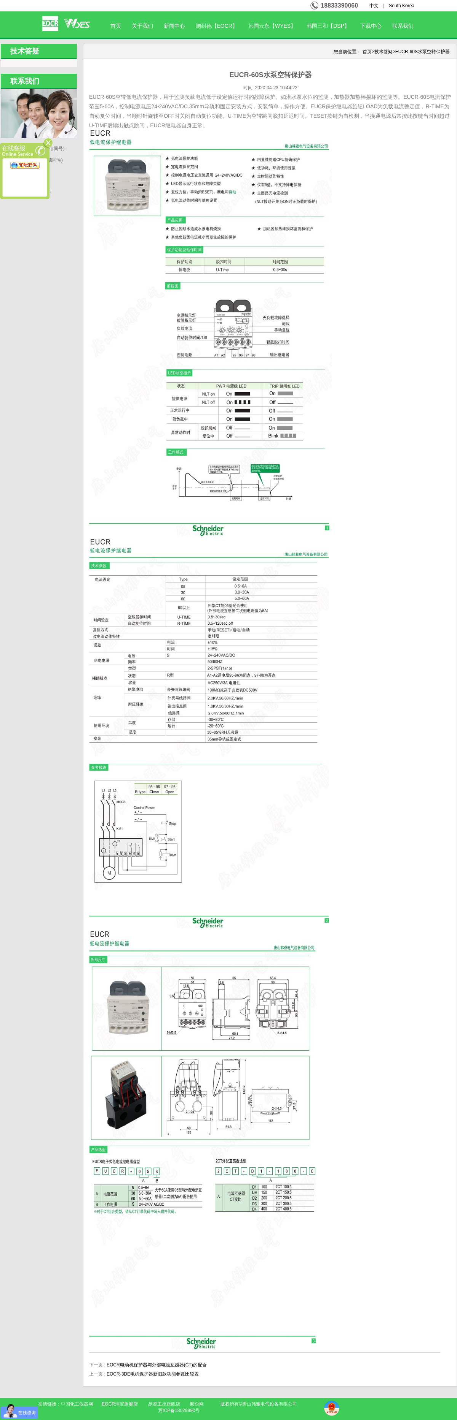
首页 (115, 26)
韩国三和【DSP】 (328, 26)
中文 (374, 5)
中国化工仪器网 (77, 1404)
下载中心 (371, 26)
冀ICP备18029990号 (179, 1410)
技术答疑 (383, 51)
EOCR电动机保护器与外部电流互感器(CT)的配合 (157, 1365)
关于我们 (142, 26)
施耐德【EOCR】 (217, 26)
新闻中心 (174, 26)
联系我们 (403, 26)
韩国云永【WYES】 (272, 26)
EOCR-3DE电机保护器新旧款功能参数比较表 (153, 1374)
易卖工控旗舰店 (164, 1404)
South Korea (401, 5)
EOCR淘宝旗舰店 (120, 1404)
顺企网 (197, 1404)
